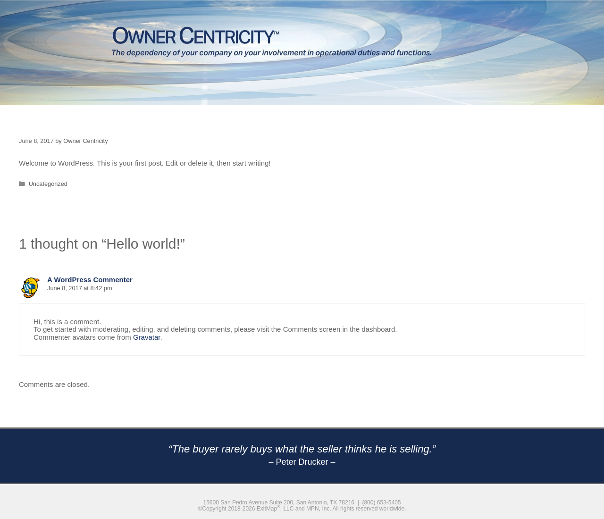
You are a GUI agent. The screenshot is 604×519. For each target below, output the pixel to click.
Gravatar (146, 337)
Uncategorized (48, 183)
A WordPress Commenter (90, 280)
